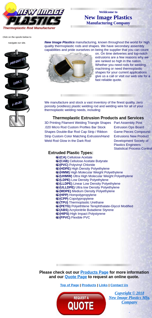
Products (89, 285)
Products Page (94, 272)
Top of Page (69, 285)
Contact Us (119, 285)
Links (103, 285)
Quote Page (76, 277)
